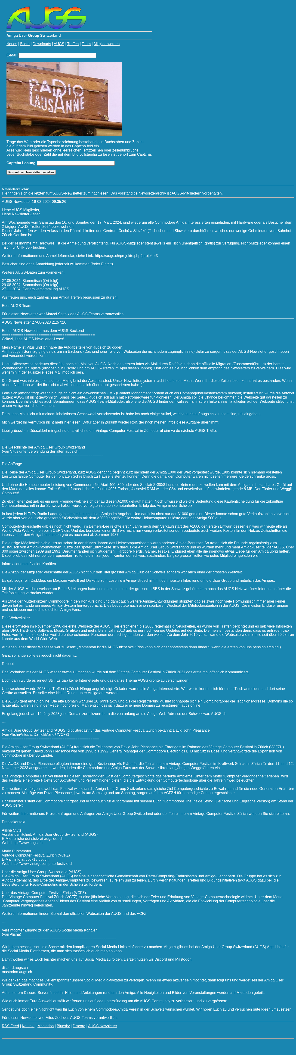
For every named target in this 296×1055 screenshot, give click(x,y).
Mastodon (45, 1026)
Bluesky (63, 1026)
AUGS (59, 44)
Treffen (73, 44)
